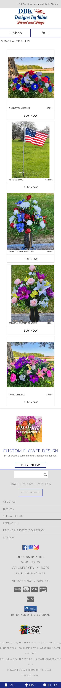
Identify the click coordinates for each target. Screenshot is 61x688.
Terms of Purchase (40, 669)
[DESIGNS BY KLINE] (30, 24)
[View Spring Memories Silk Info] (30, 364)
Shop (15, 32)
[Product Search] (31, 474)
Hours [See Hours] (50, 685)
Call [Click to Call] (10, 685)
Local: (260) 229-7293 (30, 573)
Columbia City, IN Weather (16, 659)
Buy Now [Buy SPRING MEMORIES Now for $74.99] (31, 402)
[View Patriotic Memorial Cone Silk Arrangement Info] (30, 221)
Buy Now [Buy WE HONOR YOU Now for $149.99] (31, 187)
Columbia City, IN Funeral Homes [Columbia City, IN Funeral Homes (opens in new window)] (20, 642)
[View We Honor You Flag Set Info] (30, 149)
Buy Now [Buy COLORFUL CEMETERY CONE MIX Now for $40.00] (31, 330)
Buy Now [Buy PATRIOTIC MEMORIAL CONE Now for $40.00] (31, 259)
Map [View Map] (30, 685)
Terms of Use (30, 675)
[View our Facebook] (24, 548)
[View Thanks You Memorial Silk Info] (30, 78)
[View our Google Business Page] (30, 548)
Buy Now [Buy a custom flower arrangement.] (30, 464)
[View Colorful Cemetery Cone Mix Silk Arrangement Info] (30, 293)
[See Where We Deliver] (30, 492)
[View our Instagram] (36, 548)
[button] (30, 609)
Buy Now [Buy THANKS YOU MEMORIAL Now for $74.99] (31, 115)
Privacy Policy (16, 669)
